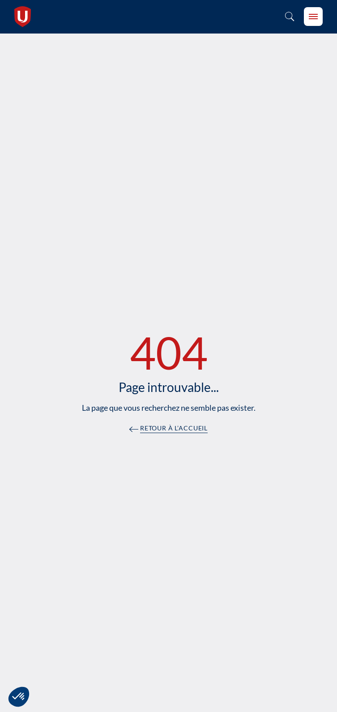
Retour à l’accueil (174, 428)
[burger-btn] (313, 16)
